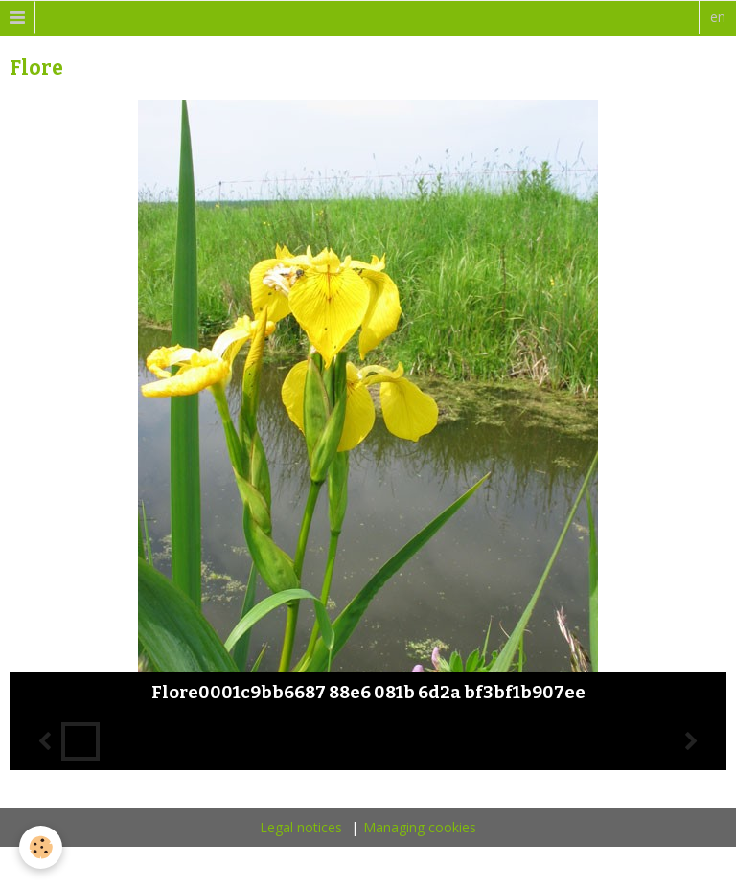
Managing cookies (419, 827)
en (717, 17)
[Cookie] (40, 847)
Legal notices (301, 827)
